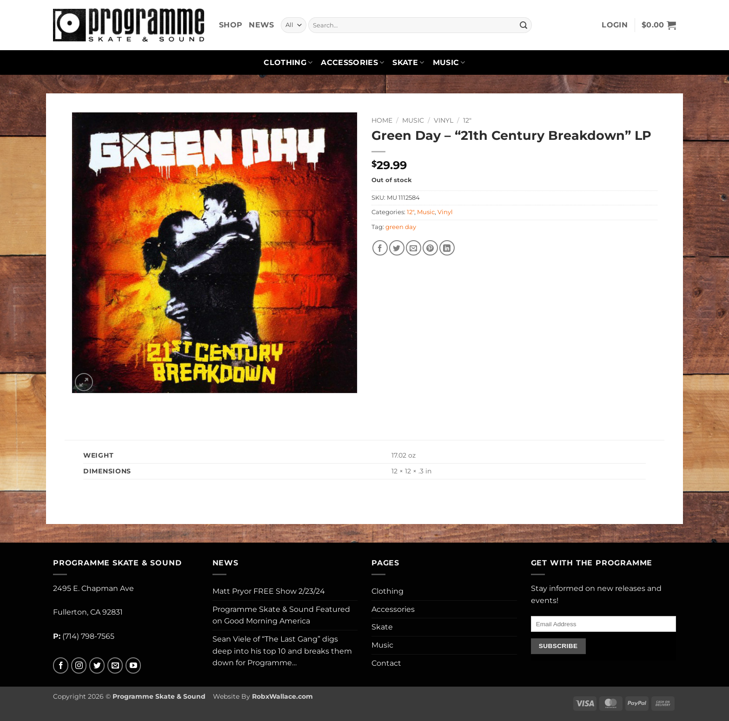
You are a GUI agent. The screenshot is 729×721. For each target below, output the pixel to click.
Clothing (288, 62)
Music (449, 62)
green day (400, 226)
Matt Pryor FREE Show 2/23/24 (268, 591)
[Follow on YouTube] (133, 665)
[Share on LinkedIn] (447, 248)
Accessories (352, 62)
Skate (408, 62)
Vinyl (443, 120)
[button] (615, 25)
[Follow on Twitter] (97, 665)
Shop (230, 24)
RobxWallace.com (282, 696)
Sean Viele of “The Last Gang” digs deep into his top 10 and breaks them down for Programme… (282, 651)
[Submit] (523, 25)
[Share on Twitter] (396, 248)
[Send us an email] (115, 665)
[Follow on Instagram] (78, 665)
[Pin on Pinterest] (430, 248)
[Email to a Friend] (413, 248)
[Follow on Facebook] (60, 665)
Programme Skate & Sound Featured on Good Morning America (281, 615)
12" (467, 120)
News (261, 24)
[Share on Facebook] (380, 248)
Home (381, 120)
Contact (386, 663)
